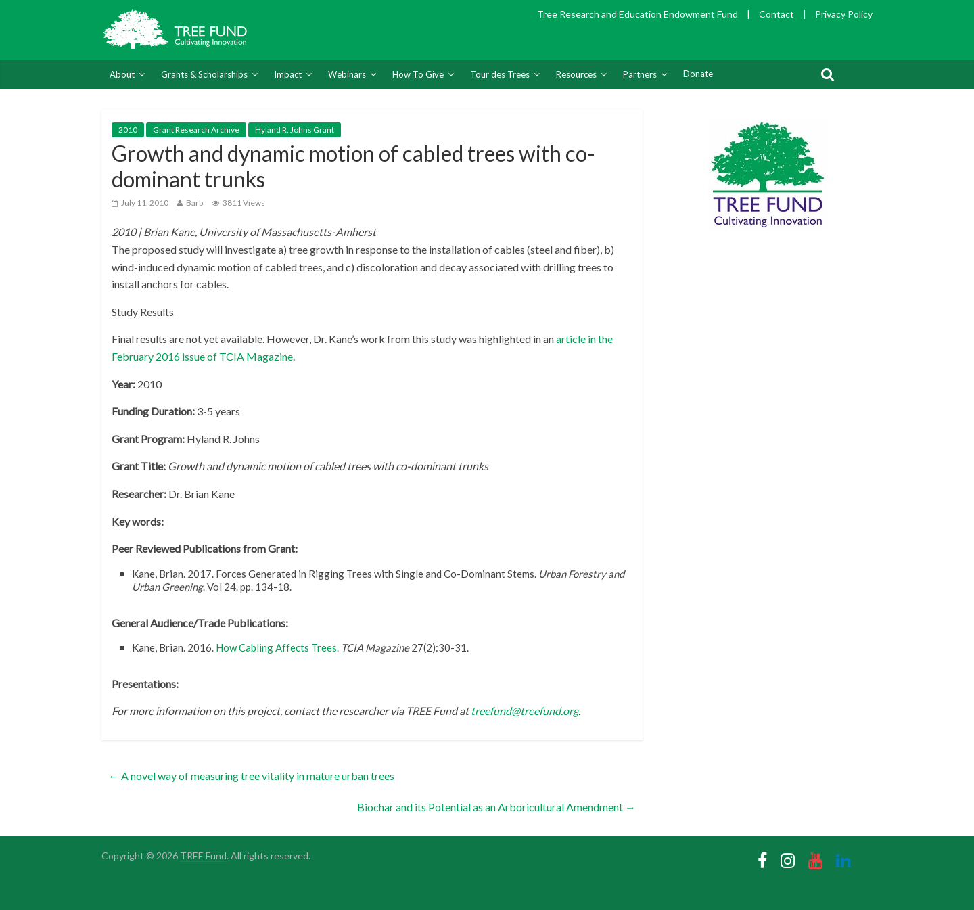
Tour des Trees (500, 74)
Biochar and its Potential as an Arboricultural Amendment (496, 806)
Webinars (347, 74)
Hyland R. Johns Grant (294, 129)
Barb (194, 203)
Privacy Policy (844, 14)
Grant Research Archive (196, 129)
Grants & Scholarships (204, 74)
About (122, 74)
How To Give (418, 74)
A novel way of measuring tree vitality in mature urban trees (251, 775)
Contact (776, 14)
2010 (127, 129)
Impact (288, 74)
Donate (698, 73)
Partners (640, 74)
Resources (576, 74)
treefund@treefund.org (524, 710)
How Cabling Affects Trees (276, 647)
